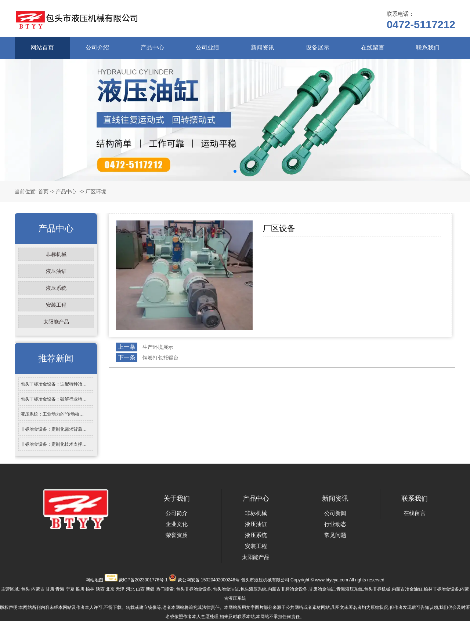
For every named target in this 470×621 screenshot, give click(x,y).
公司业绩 (207, 47)
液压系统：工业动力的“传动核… (52, 414)
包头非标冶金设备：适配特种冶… (54, 384)
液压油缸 (56, 271)
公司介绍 (97, 47)
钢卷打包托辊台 (160, 358)
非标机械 (56, 254)
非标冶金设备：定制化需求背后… (54, 429)
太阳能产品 (56, 322)
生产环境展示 (157, 347)
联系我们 (428, 47)
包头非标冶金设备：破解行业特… (54, 399)
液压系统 (56, 288)
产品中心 (152, 47)
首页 (43, 191)
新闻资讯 (262, 47)
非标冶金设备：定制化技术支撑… (54, 444)
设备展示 (317, 47)
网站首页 (42, 47)
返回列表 (122, 373)
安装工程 (56, 305)
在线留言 (372, 47)
